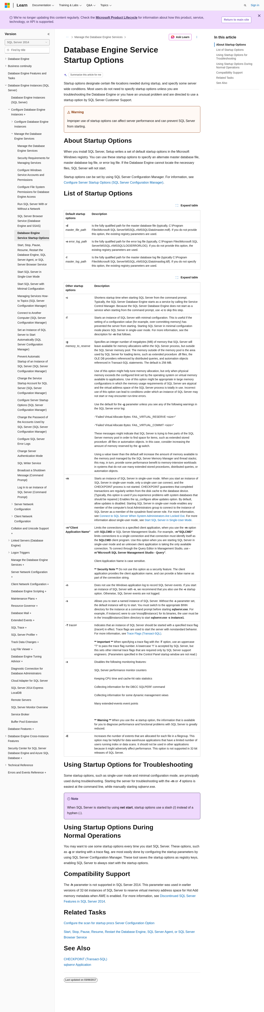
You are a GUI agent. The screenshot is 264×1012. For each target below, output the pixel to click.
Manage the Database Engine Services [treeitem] (31, 148)
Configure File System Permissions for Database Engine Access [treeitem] (33, 191)
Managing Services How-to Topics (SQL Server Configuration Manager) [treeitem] (32, 300)
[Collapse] (48, 34)
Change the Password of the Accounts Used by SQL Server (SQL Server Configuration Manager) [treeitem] (32, 424)
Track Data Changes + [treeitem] (25, 642)
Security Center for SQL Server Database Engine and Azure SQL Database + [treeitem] (28, 753)
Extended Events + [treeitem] (23, 620)
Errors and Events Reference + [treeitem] (27, 772)
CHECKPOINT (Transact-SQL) (85, 959)
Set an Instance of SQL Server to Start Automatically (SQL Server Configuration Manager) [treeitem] (31, 339)
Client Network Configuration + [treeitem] (30, 584)
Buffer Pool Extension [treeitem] (24, 721)
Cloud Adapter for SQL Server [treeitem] (29, 680)
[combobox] (27, 42)
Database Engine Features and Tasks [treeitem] (27, 76)
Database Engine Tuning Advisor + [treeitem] (26, 659)
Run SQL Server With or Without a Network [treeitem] (32, 206)
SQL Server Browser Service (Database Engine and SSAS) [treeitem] (30, 221)
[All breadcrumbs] (67, 37)
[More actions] (196, 37)
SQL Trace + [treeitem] (19, 627)
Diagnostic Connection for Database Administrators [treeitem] (27, 671)
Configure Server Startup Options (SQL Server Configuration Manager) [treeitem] (32, 405)
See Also (221, 82)
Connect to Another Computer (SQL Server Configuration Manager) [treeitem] (32, 317)
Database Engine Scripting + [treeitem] (28, 591)
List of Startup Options (230, 49)
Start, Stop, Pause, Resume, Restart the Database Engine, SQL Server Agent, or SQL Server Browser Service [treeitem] (32, 254)
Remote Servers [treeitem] (21, 700)
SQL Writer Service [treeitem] (29, 463)
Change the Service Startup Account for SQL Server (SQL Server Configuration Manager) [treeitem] (32, 386)
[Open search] (245, 5)
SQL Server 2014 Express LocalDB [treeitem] (27, 690)
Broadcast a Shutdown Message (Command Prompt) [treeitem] (31, 475)
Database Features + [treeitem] (21, 728)
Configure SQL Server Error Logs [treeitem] (31, 441)
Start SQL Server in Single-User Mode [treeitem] (29, 274)
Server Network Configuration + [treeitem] (29, 574)
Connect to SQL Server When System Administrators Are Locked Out (142, 516)
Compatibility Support (229, 72)
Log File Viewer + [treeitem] (22, 649)
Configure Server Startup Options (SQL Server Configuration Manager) (113, 182)
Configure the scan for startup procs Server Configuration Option (109, 923)
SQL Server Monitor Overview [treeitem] (29, 707)
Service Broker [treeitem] (20, 714)
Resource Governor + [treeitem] (24, 605)
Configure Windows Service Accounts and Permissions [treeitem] (30, 175)
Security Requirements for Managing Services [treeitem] (33, 160)
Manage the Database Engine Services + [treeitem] (29, 562)
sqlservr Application (77, 964)
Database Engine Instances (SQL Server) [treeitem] (28, 100)
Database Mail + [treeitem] (21, 613)
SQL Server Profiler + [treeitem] (24, 634)
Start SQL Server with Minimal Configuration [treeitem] (30, 286)
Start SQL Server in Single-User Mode (168, 520)
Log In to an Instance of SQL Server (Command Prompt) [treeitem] (31, 492)
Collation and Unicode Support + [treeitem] (30, 531)
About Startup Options (231, 44)
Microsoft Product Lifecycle (116, 17)
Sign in (255, 5)
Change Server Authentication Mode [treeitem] (30, 453)
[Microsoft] (7, 5)
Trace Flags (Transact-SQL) (144, 633)
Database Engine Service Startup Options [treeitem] (33, 235)
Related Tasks (225, 77)
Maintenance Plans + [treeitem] (24, 598)
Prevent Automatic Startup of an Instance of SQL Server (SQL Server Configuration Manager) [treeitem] (32, 364)
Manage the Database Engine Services (98, 37)
